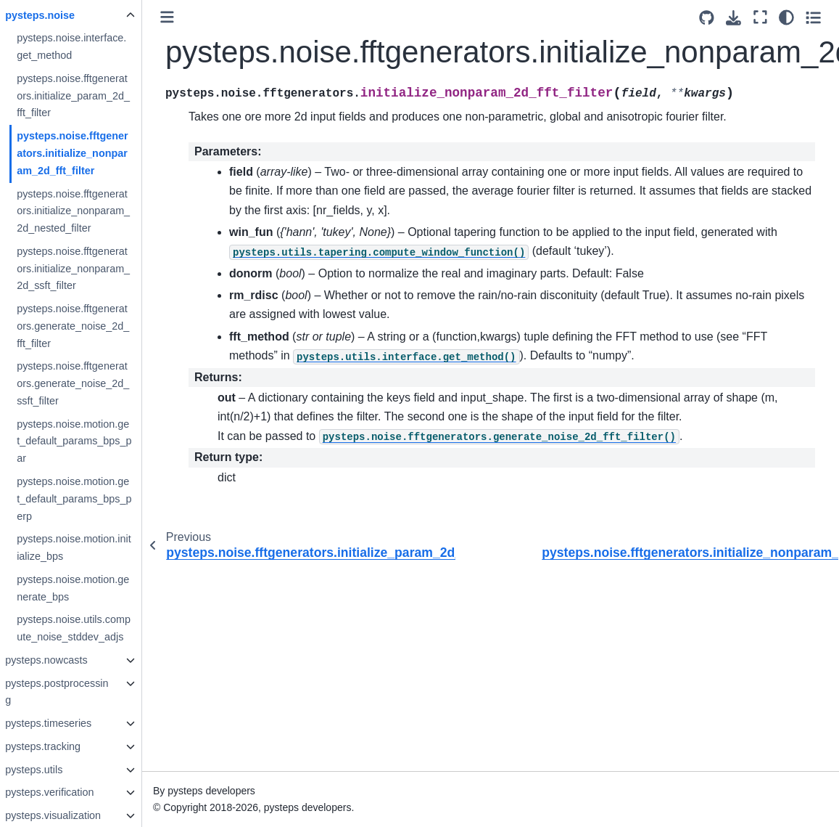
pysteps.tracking (68, 746)
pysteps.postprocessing (81, 691)
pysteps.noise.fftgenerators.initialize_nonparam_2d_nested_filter (98, 211)
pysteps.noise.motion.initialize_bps (99, 547)
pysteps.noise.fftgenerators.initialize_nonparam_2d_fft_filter (98, 153)
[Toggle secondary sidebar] (814, 17)
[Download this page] (734, 18)
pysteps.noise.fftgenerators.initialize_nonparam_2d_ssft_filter (98, 268)
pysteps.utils (59, 769)
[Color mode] (787, 17)
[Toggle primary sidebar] (192, 17)
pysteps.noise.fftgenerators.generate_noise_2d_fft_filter (98, 326)
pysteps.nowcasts (71, 660)
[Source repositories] (707, 18)
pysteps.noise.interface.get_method (97, 46)
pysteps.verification (74, 792)
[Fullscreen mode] (761, 17)
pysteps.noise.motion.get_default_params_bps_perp (99, 499)
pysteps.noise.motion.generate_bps (98, 588)
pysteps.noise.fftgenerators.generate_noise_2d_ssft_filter (98, 383)
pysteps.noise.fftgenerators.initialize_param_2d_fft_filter (98, 96)
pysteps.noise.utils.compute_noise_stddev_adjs (99, 628)
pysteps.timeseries (73, 723)
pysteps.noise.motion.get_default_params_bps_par (99, 441)
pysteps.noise (65, 15)
